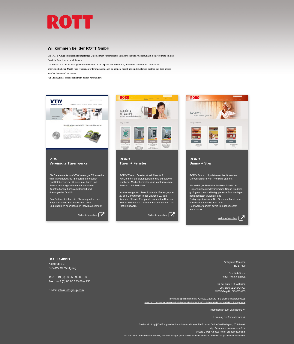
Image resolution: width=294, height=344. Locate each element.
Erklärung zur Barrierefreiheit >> (229, 317)
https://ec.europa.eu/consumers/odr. (227, 328)
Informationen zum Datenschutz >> (227, 310)
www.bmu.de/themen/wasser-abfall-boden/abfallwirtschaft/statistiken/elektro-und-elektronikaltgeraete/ (195, 302)
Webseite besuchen (87, 214)
